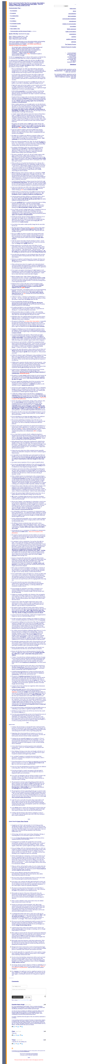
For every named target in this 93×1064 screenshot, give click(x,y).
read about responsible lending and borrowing (29, 796)
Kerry (20, 52)
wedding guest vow (71, 39)
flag (21, 1026)
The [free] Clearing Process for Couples (28, 668)
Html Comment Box (23, 1000)
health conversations (71, 31)
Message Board (58, 70)
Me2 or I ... (22, 712)
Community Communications (32, 1053)
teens (14, 724)
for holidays (13, 21)
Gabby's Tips (16, 4)
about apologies (72, 16)
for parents (13, 13)
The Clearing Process (70, 44)
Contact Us (25, 1050)
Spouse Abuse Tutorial (22, 821)
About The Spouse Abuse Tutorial (25, 838)
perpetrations (72, 34)
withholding (26, 98)
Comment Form (18, 57)
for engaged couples (15, 23)
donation (16, 971)
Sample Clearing (24, 221)
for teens (12, 18)
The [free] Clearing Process (34, 508)
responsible (42, 619)
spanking (73, 36)
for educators (13, 26)
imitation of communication (69, 23)
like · (13, 1026)
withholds (73, 41)
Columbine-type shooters (24, 676)
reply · (18, 1026)
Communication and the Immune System (20, 31)
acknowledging (72, 13)
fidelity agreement (71, 29)
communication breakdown (69, 18)
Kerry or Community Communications (23, 1051)
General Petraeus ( (30, 408)
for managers (13, 10)
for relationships (14, 15)
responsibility (22, 91)
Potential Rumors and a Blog (29, 4)
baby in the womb (17, 689)
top (27, 722)
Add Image (27, 997)
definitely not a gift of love (28, 385)
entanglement (72, 21)
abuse (32, 89)
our (31, 3)
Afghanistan (37, 408)
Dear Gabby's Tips (15, 28)
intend (36, 693)
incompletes (73, 26)
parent (35, 680)
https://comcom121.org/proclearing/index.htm (22, 509)
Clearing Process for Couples (68, 47)
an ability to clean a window (18, 687)
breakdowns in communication (29, 662)
